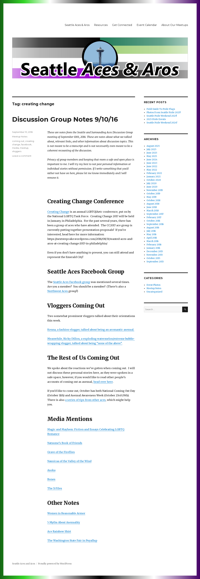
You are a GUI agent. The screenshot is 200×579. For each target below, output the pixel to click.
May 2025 (152, 156)
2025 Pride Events (156, 119)
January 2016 (153, 248)
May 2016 (151, 234)
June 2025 (152, 152)
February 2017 (154, 217)
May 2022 (152, 169)
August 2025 (153, 146)
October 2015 (153, 258)
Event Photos (153, 285)
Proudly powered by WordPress (55, 563)
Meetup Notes (19, 136)
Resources (101, 25)
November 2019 (155, 190)
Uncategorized (154, 291)
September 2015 (155, 261)
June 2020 (152, 186)
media (15, 148)
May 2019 (151, 197)
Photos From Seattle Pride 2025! (163, 112)
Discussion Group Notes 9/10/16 (65, 119)
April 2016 (152, 237)
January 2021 (153, 176)
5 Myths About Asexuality (63, 522)
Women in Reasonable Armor (66, 513)
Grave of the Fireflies (61, 452)
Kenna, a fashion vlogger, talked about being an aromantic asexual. (90, 329)
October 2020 (154, 180)
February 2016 (154, 244)
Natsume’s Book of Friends (64, 443)
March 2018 (153, 210)
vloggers (16, 151)
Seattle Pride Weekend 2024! (162, 122)
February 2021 (154, 173)
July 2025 (151, 149)
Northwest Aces (57, 291)
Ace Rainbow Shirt (59, 531)
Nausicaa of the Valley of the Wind (69, 461)
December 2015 (155, 251)
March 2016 (152, 241)
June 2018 (152, 207)
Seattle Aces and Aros (23, 563)
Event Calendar (147, 25)
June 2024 (152, 159)
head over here (103, 381)
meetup (24, 148)
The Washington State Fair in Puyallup (72, 540)
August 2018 (153, 203)
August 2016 (153, 227)
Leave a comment (21, 156)
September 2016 (155, 224)
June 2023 (152, 163)
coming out (18, 141)
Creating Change (58, 211)
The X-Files (54, 488)
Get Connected (122, 25)
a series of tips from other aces (85, 399)
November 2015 (155, 254)
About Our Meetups (174, 25)
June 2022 (152, 166)
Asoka (51, 470)
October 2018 (153, 200)
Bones (51, 479)
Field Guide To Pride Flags (161, 109)
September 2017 (155, 214)
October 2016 (153, 220)
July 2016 (151, 231)
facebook (26, 144)
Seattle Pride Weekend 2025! (162, 116)
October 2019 (153, 193)
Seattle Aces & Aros (77, 25)
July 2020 (152, 183)
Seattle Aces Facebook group (71, 282)
